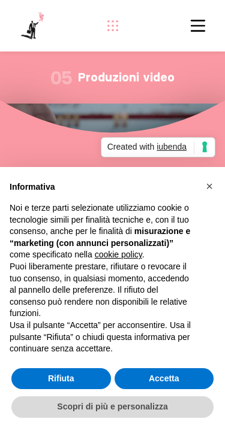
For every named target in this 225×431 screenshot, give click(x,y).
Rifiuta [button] (61, 378)
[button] (209, 186)
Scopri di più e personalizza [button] (112, 406)
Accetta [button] (164, 378)
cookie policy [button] (118, 254)
